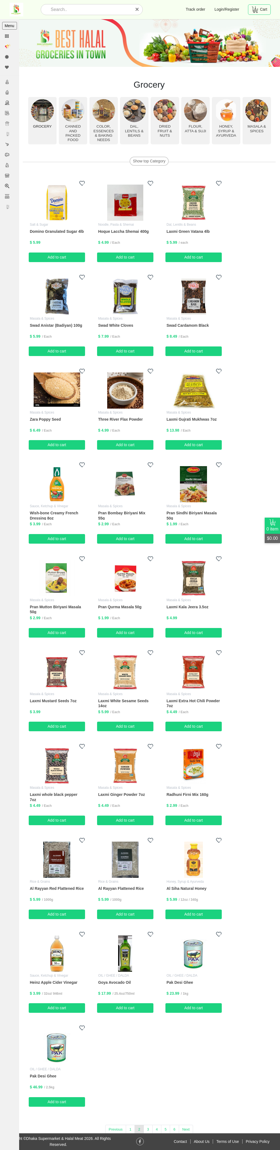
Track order (195, 9)
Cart (259, 9)
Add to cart (57, 257)
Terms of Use (227, 1141)
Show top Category (149, 161)
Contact (180, 1141)
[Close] (137, 9)
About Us (202, 1141)
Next (186, 1129)
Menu (9, 26)
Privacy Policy (258, 1141)
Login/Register (226, 9)
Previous (116, 1129)
